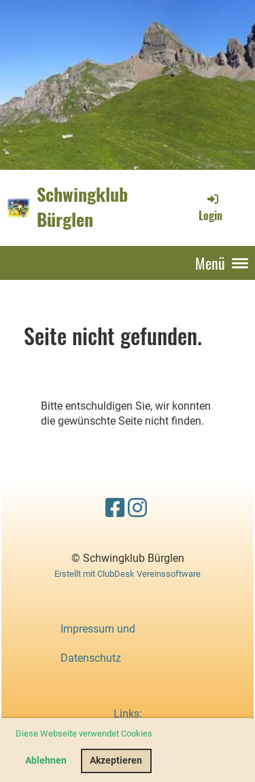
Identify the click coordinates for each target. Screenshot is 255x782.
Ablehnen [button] (46, 760)
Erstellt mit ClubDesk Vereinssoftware (127, 574)
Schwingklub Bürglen (82, 207)
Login (210, 207)
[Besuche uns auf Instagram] (137, 508)
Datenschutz (91, 658)
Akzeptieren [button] (116, 760)
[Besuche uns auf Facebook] (114, 508)
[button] (156, 734)
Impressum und (98, 628)
